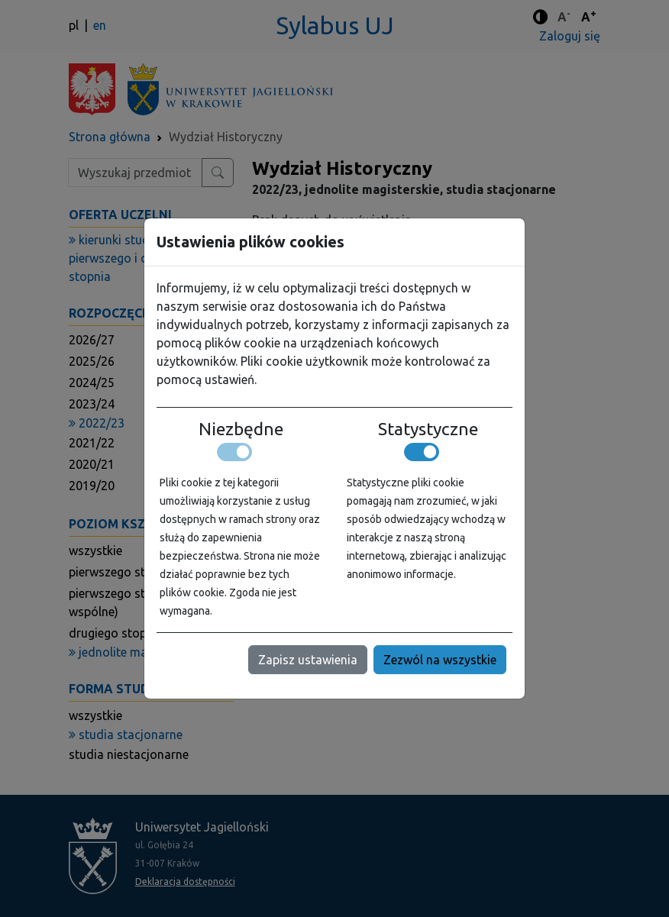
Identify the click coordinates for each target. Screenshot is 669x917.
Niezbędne (241, 429)
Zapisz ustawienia (307, 660)
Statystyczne (428, 429)
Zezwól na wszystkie (439, 660)
